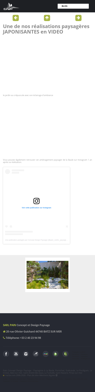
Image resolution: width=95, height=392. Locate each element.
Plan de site (32, 375)
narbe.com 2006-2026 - (15, 375)
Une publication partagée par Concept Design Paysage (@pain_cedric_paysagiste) (37, 240)
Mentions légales (47, 375)
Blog (64, 6)
